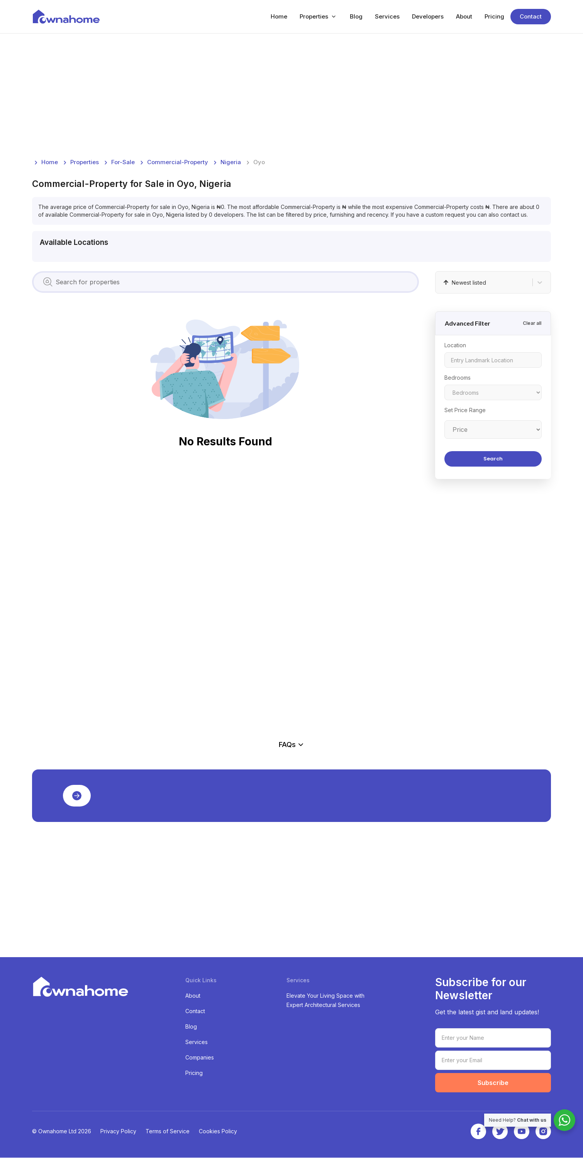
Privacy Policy (118, 1131)
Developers (428, 16)
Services (387, 16)
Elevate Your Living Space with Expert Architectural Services (325, 1001)
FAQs (291, 745)
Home (279, 16)
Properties (314, 16)
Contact (531, 16)
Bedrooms (457, 378)
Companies (199, 1057)
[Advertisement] (263, 96)
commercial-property (177, 162)
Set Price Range (465, 410)
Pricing (494, 16)
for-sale (123, 162)
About (464, 16)
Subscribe (493, 1083)
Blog (356, 16)
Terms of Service (168, 1131)
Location (455, 345)
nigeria (230, 162)
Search (493, 459)
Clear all (532, 323)
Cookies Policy (218, 1131)
